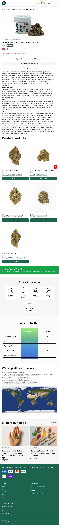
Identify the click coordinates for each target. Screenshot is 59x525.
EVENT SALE (10, 45)
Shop (3, 10)
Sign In (50, 3)
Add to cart (15, 178)
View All (53, 422)
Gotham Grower (5, 447)
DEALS (8, 10)
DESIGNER (11, 39)
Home (3, 486)
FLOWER (5, 39)
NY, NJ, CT (51, 374)
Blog (3, 494)
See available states (36, 59)
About (3, 489)
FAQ (3, 499)
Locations (4, 496)
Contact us (5, 491)
